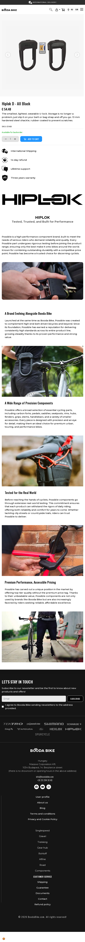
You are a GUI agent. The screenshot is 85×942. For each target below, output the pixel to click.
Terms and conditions (42, 813)
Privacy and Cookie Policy (42, 819)
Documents (43, 893)
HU (70, 9)
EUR (76, 9)
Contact (42, 898)
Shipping (42, 882)
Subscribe (75, 698)
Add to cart (31, 139)
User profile (43, 796)
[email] (34, 699)
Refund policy (42, 904)
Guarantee (42, 887)
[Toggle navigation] (81, 9)
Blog (42, 808)
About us (42, 802)
